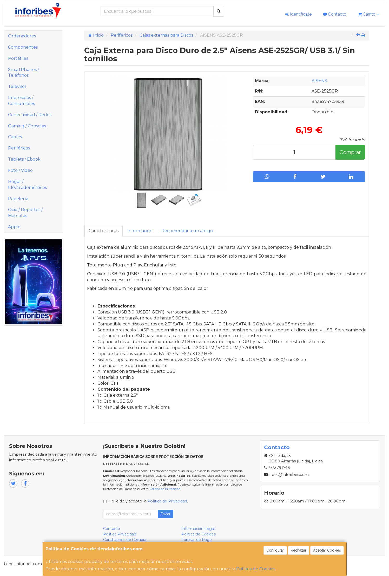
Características (103, 230)
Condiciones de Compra (124, 539)
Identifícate (298, 14)
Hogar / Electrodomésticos (27, 184)
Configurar (275, 550)
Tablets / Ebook (24, 159)
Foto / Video (20, 170)
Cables (15, 136)
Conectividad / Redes (29, 114)
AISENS (319, 80)
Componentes (23, 47)
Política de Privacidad (164, 489)
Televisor (17, 86)
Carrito (368, 14)
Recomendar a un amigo (187, 230)
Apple (14, 226)
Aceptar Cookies (327, 550)
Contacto (334, 14)
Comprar (350, 152)
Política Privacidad (119, 534)
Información (140, 230)
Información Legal (198, 528)
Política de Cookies (255, 568)
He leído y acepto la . (148, 501)
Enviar (165, 514)
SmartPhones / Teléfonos (23, 72)
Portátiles (18, 58)
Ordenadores (22, 36)
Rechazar (298, 550)
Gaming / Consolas (27, 125)
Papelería (18, 198)
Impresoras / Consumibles (21, 100)
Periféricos (19, 148)
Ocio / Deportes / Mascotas (25, 212)
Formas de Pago (196, 539)
